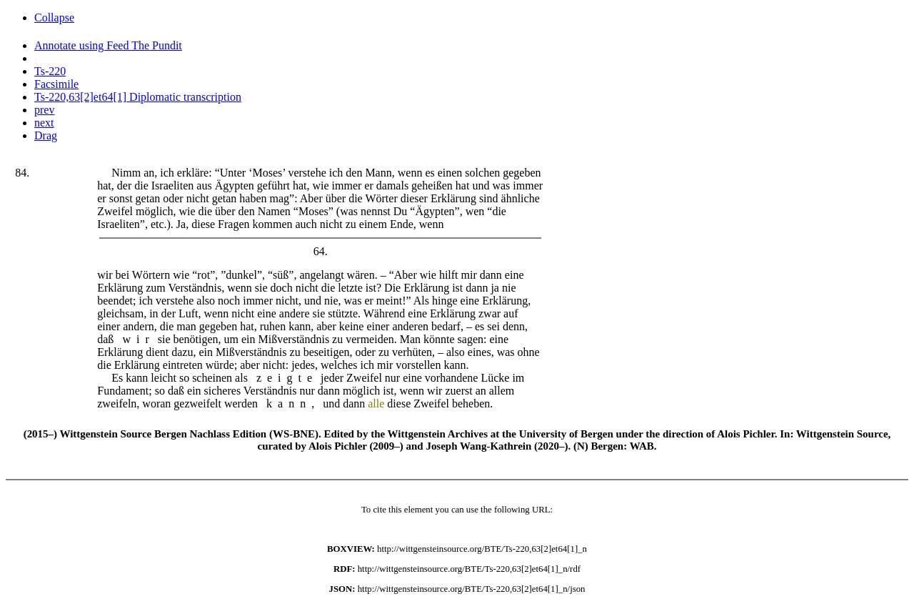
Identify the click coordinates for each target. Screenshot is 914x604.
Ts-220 (50, 71)
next (44, 123)
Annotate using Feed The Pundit (108, 45)
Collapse (54, 17)
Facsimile (56, 84)
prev (44, 110)
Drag (45, 135)
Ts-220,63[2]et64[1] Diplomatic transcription (137, 97)
